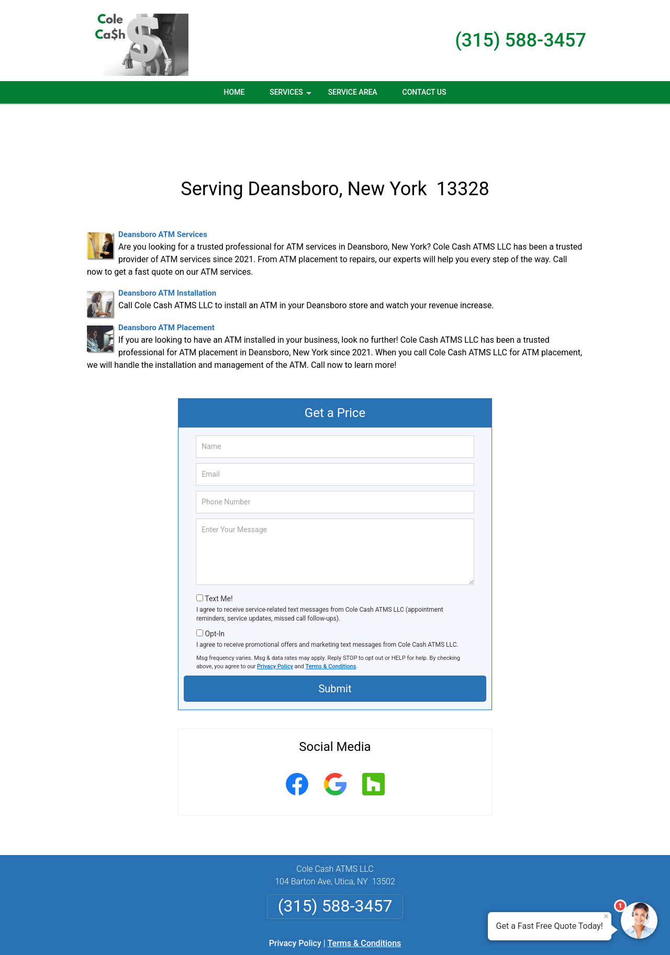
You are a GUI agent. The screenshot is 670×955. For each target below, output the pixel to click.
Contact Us (424, 92)
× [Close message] (606, 916)
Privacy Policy (275, 616)
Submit (334, 638)
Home (234, 92)
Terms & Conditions (331, 616)
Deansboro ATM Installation (167, 243)
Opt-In (214, 583)
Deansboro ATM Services (162, 184)
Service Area (352, 92)
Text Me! (218, 548)
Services (292, 96)
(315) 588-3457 (520, 40)
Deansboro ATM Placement (166, 277)
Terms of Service (411, 933)
